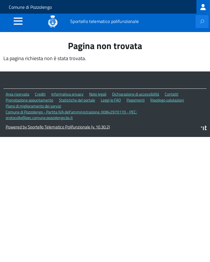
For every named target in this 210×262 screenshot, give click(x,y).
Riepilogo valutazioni (167, 100)
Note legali (97, 94)
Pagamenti (136, 100)
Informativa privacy (67, 94)
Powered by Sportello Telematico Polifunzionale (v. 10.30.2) (58, 127)
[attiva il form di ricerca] (202, 21)
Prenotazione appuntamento (29, 100)
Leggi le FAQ (111, 100)
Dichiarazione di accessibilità (135, 94)
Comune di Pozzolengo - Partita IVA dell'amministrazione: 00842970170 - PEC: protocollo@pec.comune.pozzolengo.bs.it (71, 115)
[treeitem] (203, 7)
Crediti (40, 94)
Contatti (171, 94)
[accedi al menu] (18, 21)
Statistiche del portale (77, 100)
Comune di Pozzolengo (30, 7)
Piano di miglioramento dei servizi (33, 106)
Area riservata (17, 94)
